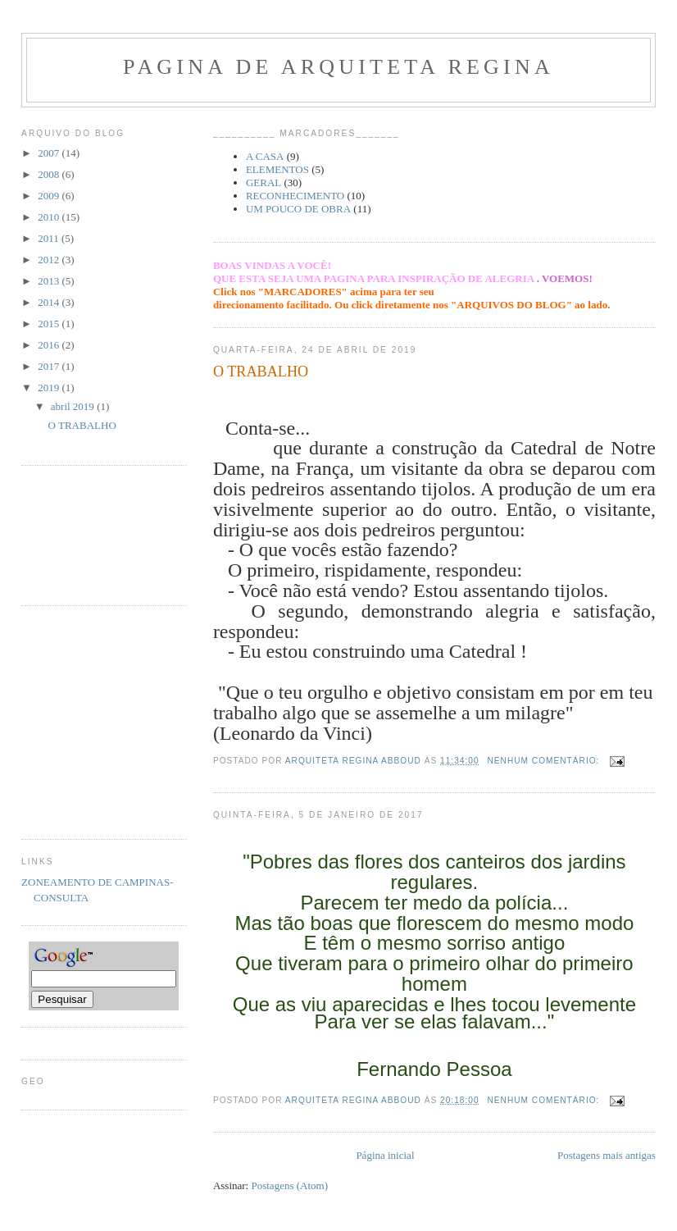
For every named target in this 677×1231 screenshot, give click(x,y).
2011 (49, 238)
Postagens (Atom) (289, 1185)
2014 (49, 302)
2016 (49, 345)
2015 (49, 323)
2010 (49, 217)
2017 (49, 366)
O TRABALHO (260, 371)
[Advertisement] (72, 533)
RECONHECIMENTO (295, 195)
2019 (49, 387)
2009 (49, 195)
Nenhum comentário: (545, 760)
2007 (49, 153)
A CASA (265, 156)
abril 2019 (74, 406)
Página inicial (385, 1155)
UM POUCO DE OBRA (298, 209)
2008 (49, 174)
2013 (49, 281)
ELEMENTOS (277, 169)
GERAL (263, 182)
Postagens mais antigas (606, 1155)
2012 (49, 259)
